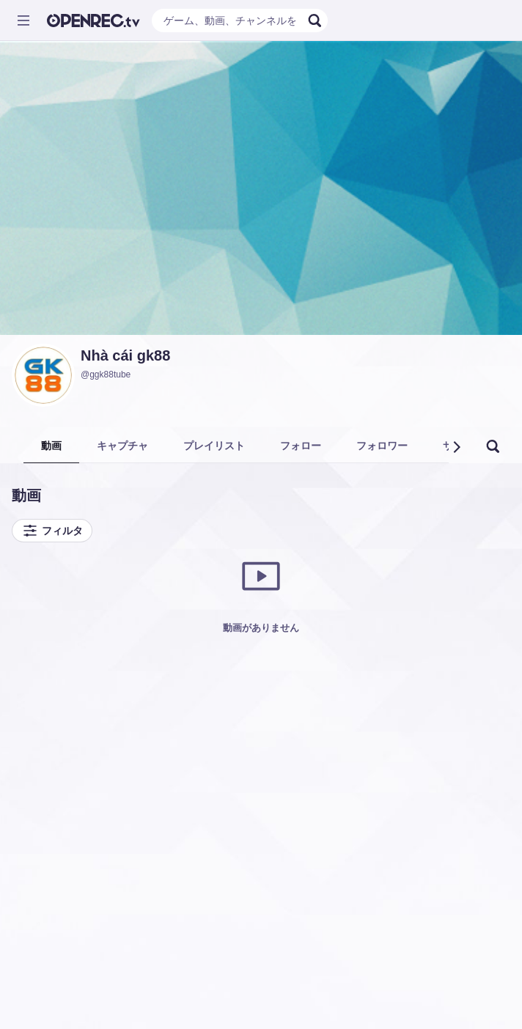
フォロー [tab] (300, 445)
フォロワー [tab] (382, 445)
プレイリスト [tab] (214, 445)
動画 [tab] (51, 445)
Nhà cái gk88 (125, 355)
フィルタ (52, 530)
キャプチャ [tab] (122, 445)
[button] (456, 447)
